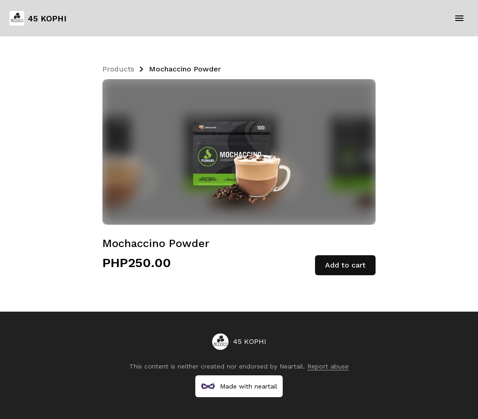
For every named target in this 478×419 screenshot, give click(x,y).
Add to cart (345, 265)
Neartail (291, 366)
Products (118, 69)
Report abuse (328, 366)
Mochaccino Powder (185, 69)
